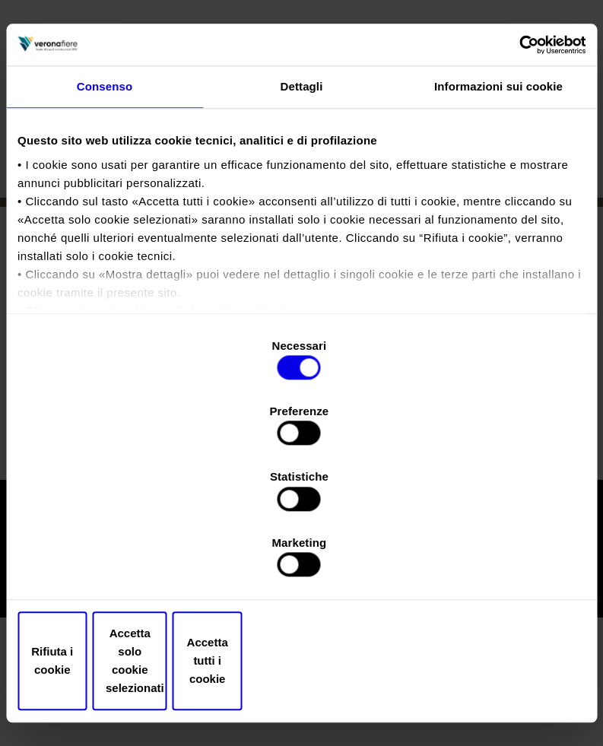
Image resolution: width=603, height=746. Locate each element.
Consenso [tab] (104, 206)
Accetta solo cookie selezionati (301, 562)
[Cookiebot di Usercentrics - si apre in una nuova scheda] (519, 162)
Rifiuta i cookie (110, 562)
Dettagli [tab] (302, 206)
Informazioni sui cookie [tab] (498, 206)
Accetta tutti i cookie (493, 562)
